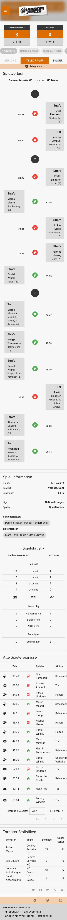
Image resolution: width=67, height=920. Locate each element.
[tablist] (33, 60)
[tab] (35, 60)
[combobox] (37, 811)
